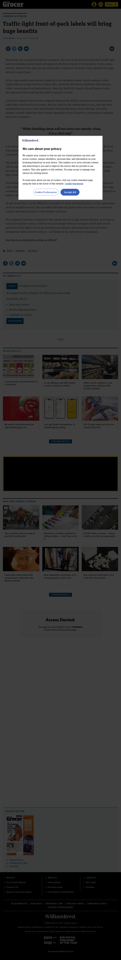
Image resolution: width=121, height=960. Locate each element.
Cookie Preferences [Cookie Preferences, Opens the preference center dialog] (46, 192)
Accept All (70, 192)
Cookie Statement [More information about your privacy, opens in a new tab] (74, 183)
